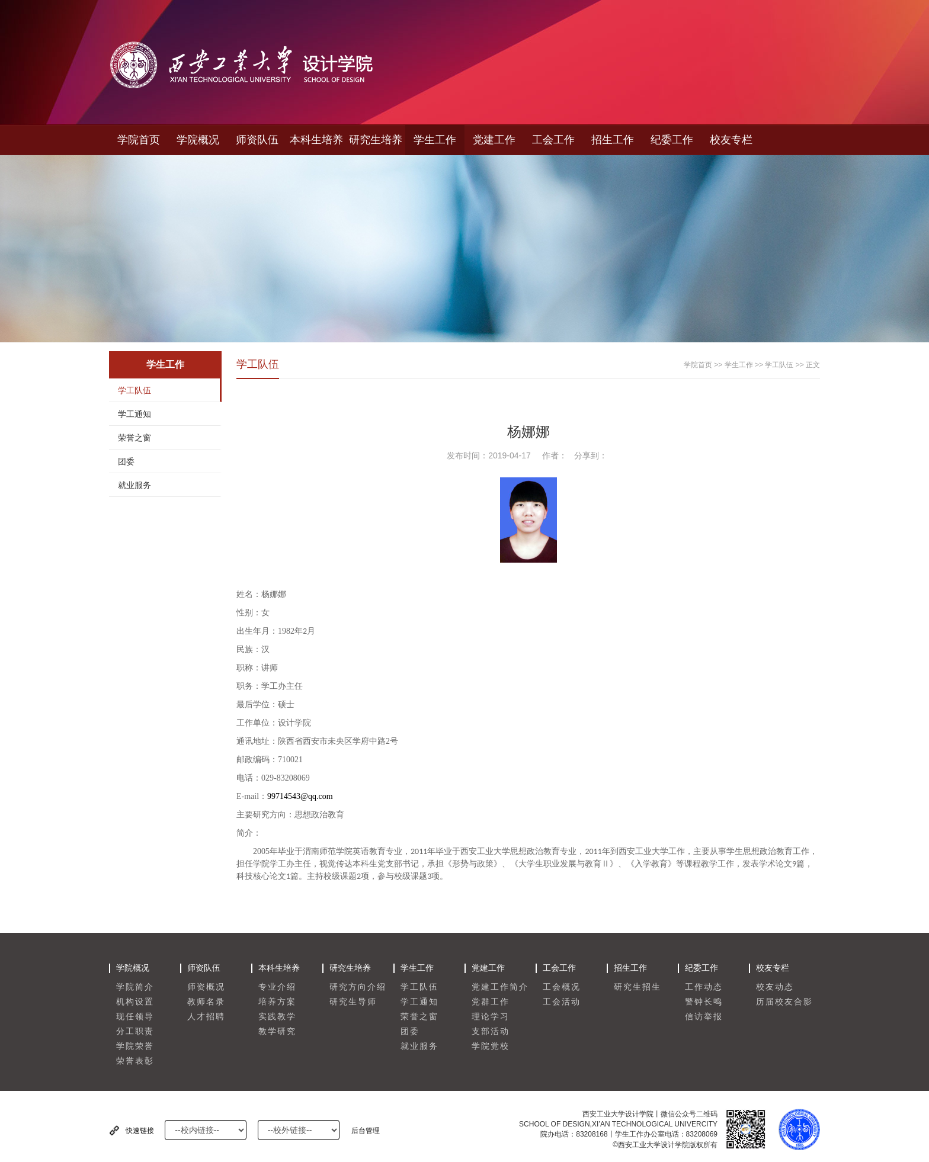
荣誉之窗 (134, 437)
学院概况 (198, 140)
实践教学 (277, 1016)
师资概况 (206, 987)
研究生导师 (353, 1001)
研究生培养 (375, 140)
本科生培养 (316, 140)
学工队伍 (134, 390)
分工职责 (135, 1031)
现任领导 (135, 1016)
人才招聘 (206, 1016)
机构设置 (135, 1001)
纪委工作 (672, 140)
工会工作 (553, 140)
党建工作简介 (500, 987)
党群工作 (491, 1001)
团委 (126, 461)
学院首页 (138, 140)
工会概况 (562, 987)
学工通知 (134, 414)
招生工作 (612, 140)
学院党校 (491, 1046)
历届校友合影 (784, 1001)
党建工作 (494, 140)
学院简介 (135, 987)
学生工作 (435, 140)
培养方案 (277, 1001)
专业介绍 (277, 987)
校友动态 (775, 987)
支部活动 (491, 1031)
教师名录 (206, 1001)
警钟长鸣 (704, 1001)
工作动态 (704, 987)
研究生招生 (637, 987)
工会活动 (562, 1001)
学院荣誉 (135, 1046)
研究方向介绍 (357, 987)
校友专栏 (731, 140)
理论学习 (491, 1016)
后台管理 (365, 1130)
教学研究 (277, 1031)
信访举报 (704, 1016)
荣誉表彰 (135, 1061)
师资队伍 (257, 140)
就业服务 (134, 485)
